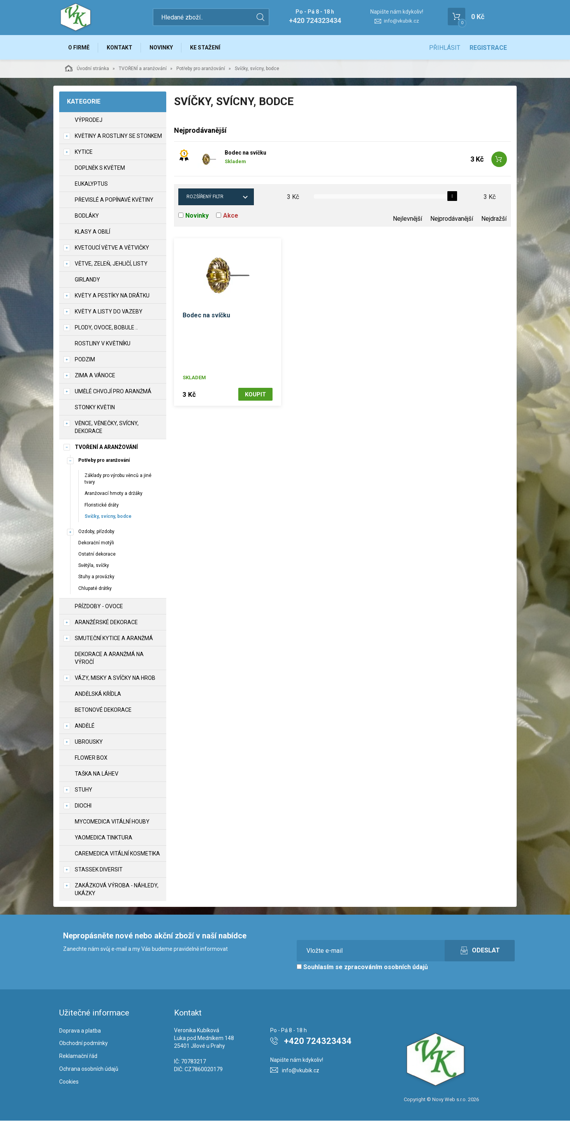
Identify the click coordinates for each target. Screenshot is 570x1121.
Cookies (69, 1082)
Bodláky (87, 216)
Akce (230, 216)
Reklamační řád (78, 1056)
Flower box (91, 758)
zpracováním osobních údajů (386, 967)
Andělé (85, 726)
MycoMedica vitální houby (112, 822)
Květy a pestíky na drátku (112, 296)
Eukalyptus (91, 184)
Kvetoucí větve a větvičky (112, 248)
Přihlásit (444, 47)
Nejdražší (494, 219)
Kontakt (120, 47)
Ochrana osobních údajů (88, 1069)
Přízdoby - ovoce (99, 607)
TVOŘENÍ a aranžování (143, 69)
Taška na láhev (96, 774)
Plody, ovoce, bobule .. (106, 328)
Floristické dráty (101, 505)
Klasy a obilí (92, 232)
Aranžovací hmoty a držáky (113, 493)
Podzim (85, 360)
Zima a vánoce (95, 376)
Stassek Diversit (99, 870)
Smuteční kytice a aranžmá (114, 638)
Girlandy (87, 280)
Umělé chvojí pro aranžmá (113, 392)
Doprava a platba (80, 1031)
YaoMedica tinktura (103, 838)
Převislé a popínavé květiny (114, 200)
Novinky (162, 47)
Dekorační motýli (96, 543)
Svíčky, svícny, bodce (108, 516)
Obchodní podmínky (83, 1043)
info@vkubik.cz (401, 21)
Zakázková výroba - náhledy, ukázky (116, 890)
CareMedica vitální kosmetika (117, 854)
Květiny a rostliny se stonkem (118, 136)
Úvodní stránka (87, 68)
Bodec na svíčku (245, 153)
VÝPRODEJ (88, 120)
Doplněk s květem (100, 168)
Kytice (84, 152)
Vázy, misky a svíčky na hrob (115, 678)
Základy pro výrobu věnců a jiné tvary (117, 479)
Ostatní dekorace (97, 554)
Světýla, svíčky (93, 565)
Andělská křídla (98, 694)
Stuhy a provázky (96, 577)
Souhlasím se (362, 967)
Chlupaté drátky (95, 588)
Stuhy (83, 790)
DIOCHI (83, 806)
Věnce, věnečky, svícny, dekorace (107, 428)
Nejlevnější (407, 219)
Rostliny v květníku (102, 344)
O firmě (79, 47)
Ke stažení (206, 47)
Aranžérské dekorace (106, 622)
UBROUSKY (89, 742)
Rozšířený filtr (204, 197)
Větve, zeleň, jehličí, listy (111, 264)
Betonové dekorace (103, 710)
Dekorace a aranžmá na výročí (109, 658)
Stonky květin (95, 408)
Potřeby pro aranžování (200, 69)
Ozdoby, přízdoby (96, 532)
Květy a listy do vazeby (108, 312)
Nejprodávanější (451, 219)
